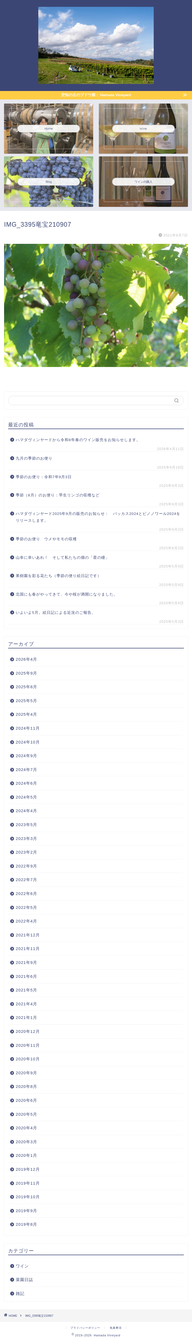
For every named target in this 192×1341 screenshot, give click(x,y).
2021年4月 (26, 1004)
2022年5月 (26, 907)
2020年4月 (26, 1127)
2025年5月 (26, 700)
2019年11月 (28, 1183)
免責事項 (116, 1327)
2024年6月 (26, 783)
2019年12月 (28, 1169)
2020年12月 (28, 1031)
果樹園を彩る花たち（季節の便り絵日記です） (58, 576)
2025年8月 (26, 686)
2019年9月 (26, 1210)
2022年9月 (26, 866)
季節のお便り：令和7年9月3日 (44, 477)
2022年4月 (26, 921)
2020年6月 (26, 1100)
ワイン (22, 1266)
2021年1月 (26, 1017)
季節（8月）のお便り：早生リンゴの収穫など (58, 495)
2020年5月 (26, 1114)
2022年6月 (26, 893)
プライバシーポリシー (85, 1327)
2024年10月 (28, 742)
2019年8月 (26, 1224)
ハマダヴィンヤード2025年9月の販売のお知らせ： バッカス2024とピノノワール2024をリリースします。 (98, 517)
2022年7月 (26, 879)
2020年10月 (28, 1059)
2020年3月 (26, 1141)
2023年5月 (26, 824)
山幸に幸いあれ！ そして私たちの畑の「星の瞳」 (62, 558)
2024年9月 (26, 755)
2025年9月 (26, 673)
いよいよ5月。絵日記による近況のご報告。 (56, 613)
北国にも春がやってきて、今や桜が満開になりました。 (67, 594)
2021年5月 (26, 990)
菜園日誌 (24, 1279)
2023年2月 (26, 852)
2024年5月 (26, 797)
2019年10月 (28, 1196)
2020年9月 (26, 1072)
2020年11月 (28, 1045)
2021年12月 (28, 935)
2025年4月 (26, 714)
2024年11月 (28, 728)
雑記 (20, 1293)
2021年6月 (26, 976)
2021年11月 (28, 948)
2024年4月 (26, 810)
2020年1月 (26, 1155)
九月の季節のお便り (36, 458)
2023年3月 (26, 838)
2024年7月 (26, 769)
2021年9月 (26, 962)
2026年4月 (26, 659)
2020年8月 (26, 1086)
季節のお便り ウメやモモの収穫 (46, 539)
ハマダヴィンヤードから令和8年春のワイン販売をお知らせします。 (78, 440)
